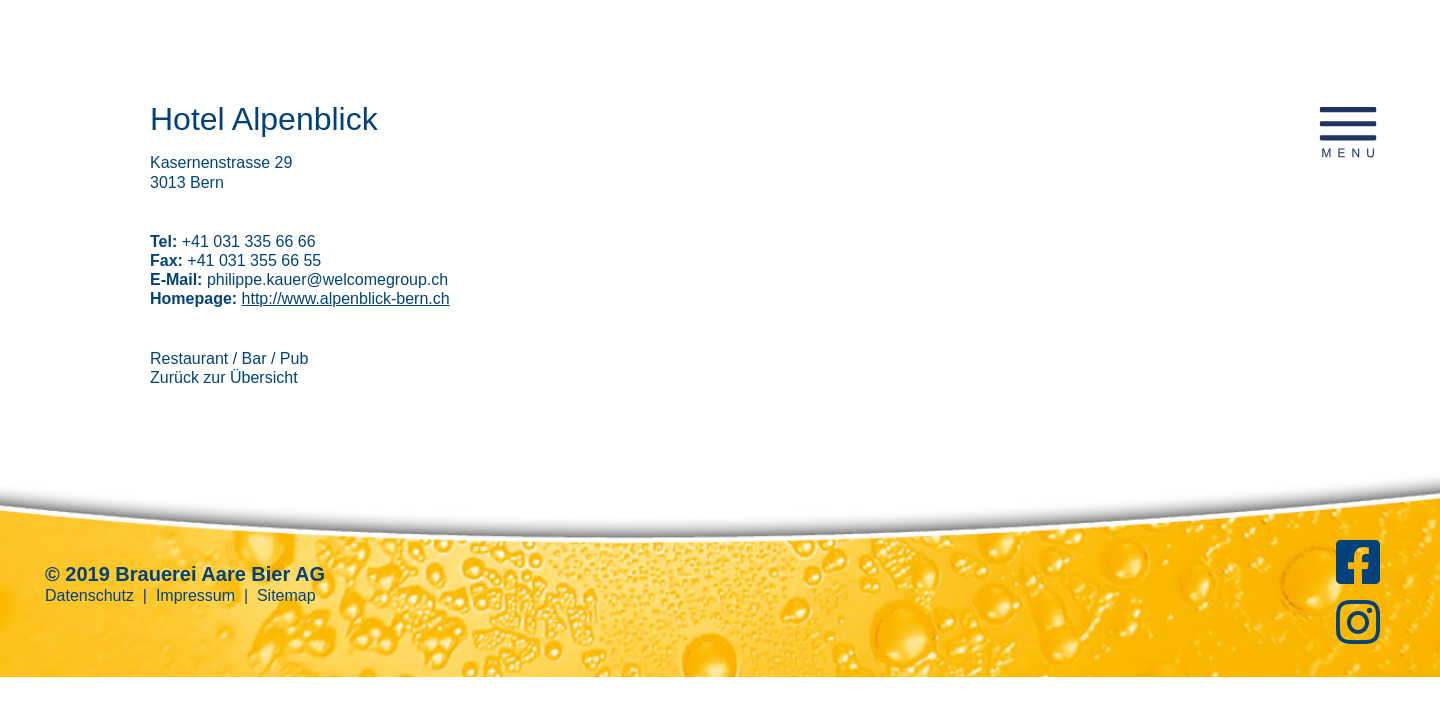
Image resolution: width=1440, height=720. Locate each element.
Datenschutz (89, 595)
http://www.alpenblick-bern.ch (346, 298)
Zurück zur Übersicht (224, 377)
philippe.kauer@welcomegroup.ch (327, 279)
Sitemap (286, 595)
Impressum (195, 595)
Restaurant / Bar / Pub (229, 358)
